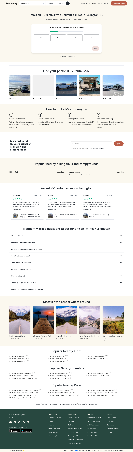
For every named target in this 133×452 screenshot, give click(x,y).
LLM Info (110, 432)
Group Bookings (73, 417)
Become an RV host (94, 417)
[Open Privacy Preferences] (82, 450)
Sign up (106, 3)
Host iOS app (92, 432)
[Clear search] (43, 3)
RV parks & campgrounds (76, 439)
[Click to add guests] (61, 3)
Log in (100, 3)
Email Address (76, 144)
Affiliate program (93, 425)
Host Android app (93, 436)
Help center (111, 421)
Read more (17, 210)
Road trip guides (73, 436)
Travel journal (53, 432)
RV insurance (91, 428)
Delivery (71, 425)
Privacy (71, 450)
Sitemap (94, 450)
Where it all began (54, 417)
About (50, 421)
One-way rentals (73, 432)
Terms (65, 450)
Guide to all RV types (75, 443)
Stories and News (54, 428)
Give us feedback (113, 428)
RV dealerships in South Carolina (80, 175)
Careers (51, 425)
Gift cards (71, 421)
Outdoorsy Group (54, 436)
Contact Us (111, 425)
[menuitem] (85, 3)
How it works (111, 417)
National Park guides (75, 428)
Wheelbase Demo (93, 421)
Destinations (85, 3)
